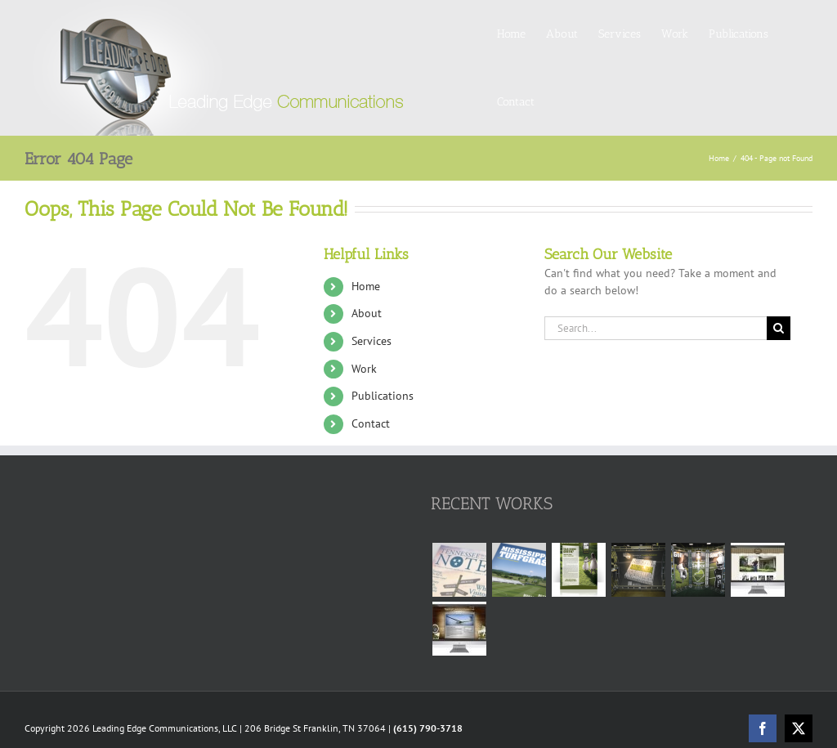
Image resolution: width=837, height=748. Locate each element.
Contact (370, 423)
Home (365, 286)
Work (364, 368)
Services (371, 341)
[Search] (778, 328)
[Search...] (655, 328)
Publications (382, 395)
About (366, 313)
